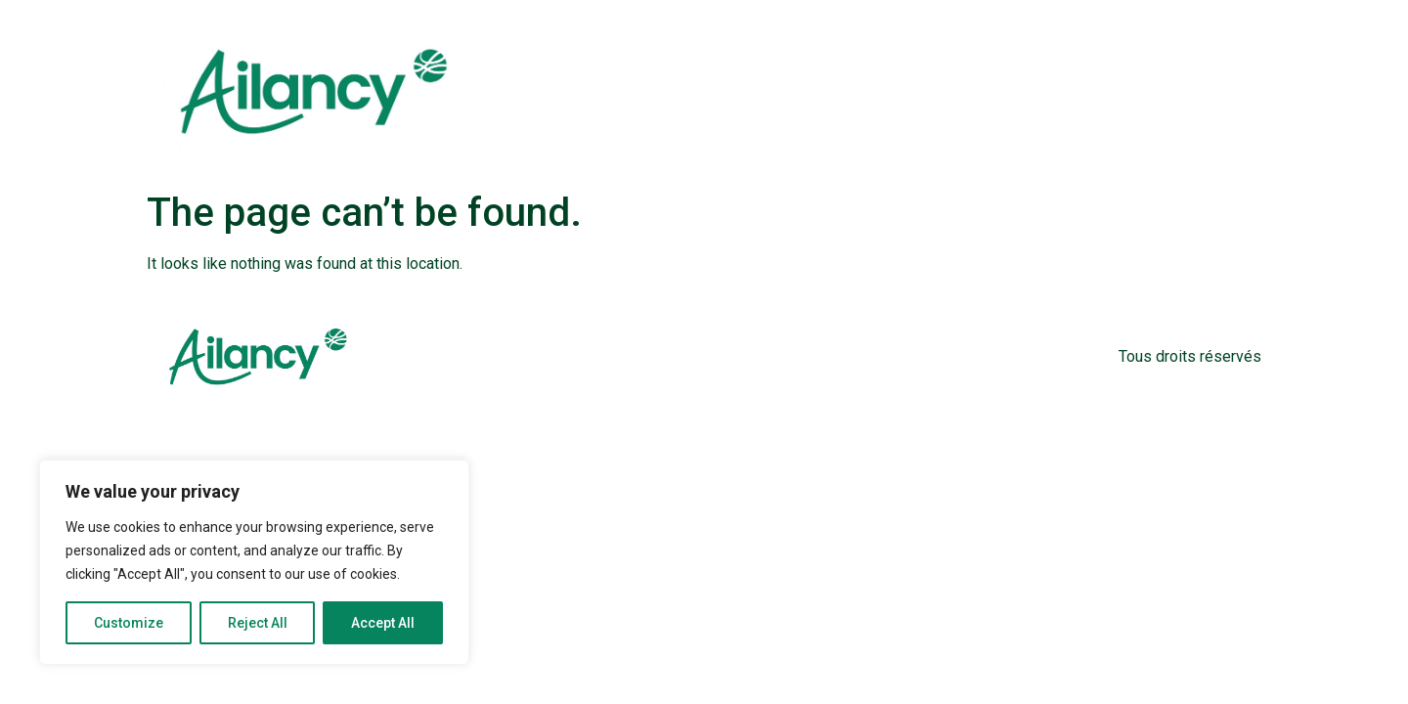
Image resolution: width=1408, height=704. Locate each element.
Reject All (257, 623)
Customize (128, 623)
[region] (254, 562)
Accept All (383, 623)
